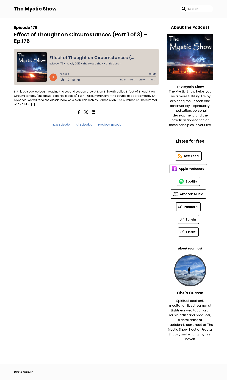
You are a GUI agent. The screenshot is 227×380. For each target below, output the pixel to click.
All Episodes (84, 125)
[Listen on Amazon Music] (188, 194)
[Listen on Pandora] (188, 206)
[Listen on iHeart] (188, 232)
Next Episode (61, 125)
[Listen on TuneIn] (188, 219)
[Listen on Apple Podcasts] (188, 168)
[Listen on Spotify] (188, 181)
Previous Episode (109, 125)
